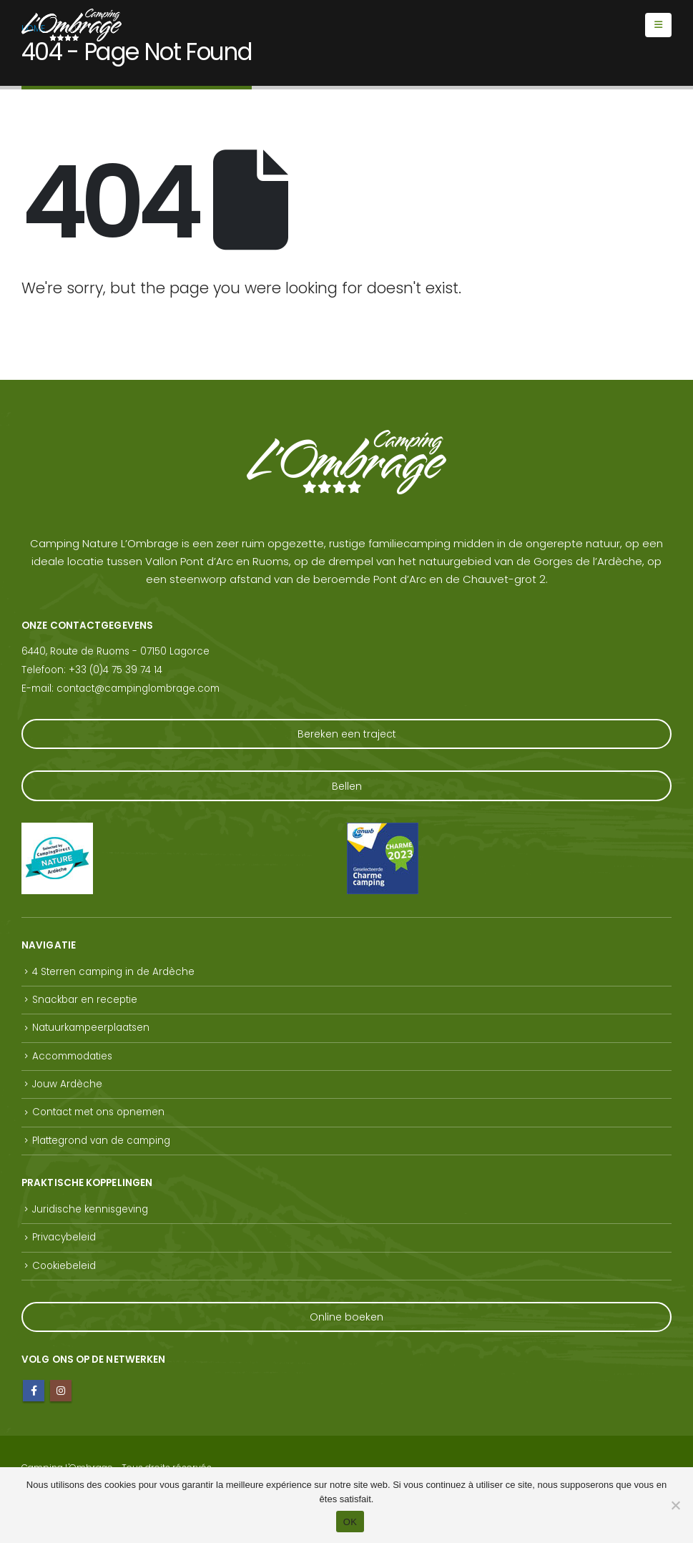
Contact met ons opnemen (98, 1112)
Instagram (61, 1390)
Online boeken (346, 1317)
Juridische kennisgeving (90, 1209)
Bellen (347, 786)
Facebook (33, 1390)
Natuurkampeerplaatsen (90, 1027)
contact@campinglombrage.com (138, 688)
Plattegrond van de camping (101, 1140)
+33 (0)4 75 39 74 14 (115, 670)
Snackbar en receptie (84, 999)
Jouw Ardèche (67, 1084)
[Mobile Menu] (658, 25)
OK (350, 1522)
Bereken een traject (347, 734)
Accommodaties (72, 1056)
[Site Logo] (71, 25)
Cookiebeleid (64, 1266)
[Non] (675, 1505)
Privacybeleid (64, 1237)
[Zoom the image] (57, 831)
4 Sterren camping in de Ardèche (113, 972)
